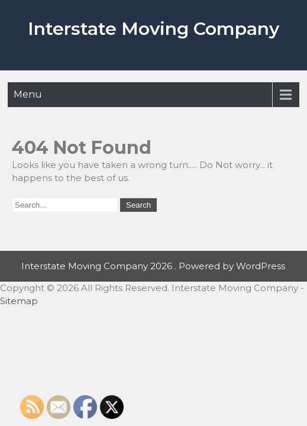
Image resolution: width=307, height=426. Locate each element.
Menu (28, 94)
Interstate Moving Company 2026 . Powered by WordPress (153, 266)
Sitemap (19, 300)
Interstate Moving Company (153, 29)
